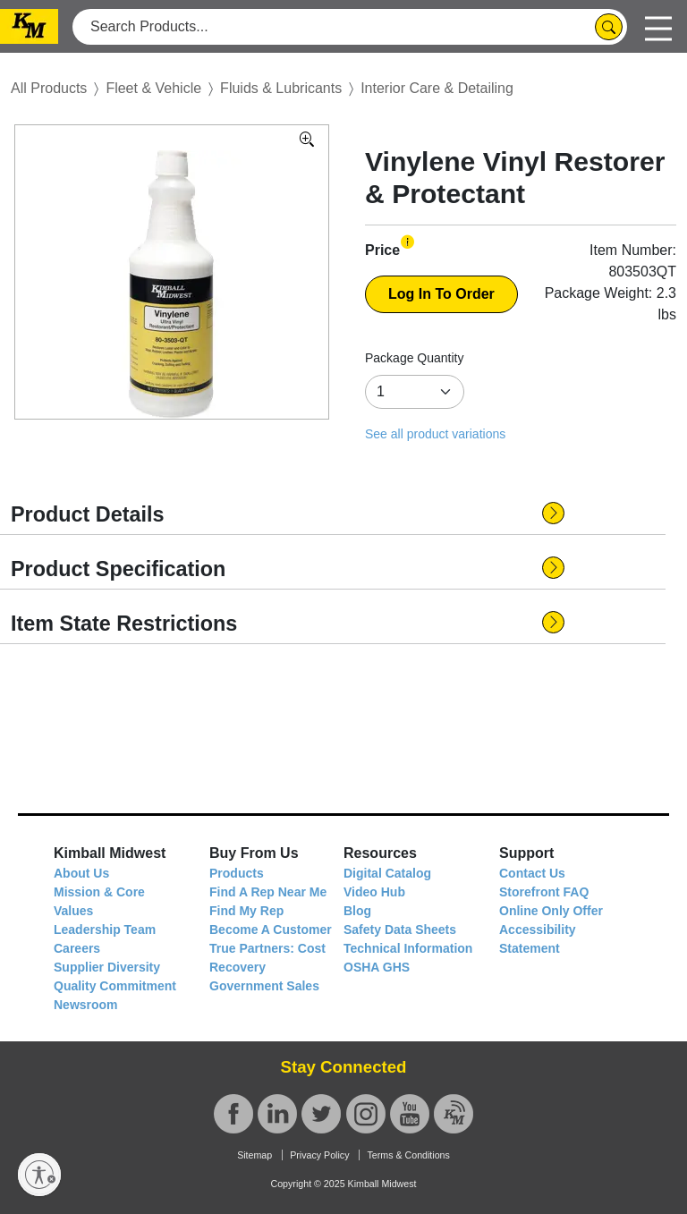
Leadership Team (105, 929)
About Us (81, 873)
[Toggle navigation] (658, 26)
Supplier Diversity (107, 967)
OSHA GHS (377, 967)
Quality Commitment (115, 986)
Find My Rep (246, 911)
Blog (357, 911)
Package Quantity (414, 358)
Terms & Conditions (408, 1155)
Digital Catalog (387, 873)
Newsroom (86, 1005)
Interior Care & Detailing (436, 88)
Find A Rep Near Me (268, 892)
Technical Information (408, 948)
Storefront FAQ (544, 892)
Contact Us (532, 873)
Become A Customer (270, 929)
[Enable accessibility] (39, 1174)
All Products (49, 88)
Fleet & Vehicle (153, 88)
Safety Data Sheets (400, 929)
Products (236, 873)
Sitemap (254, 1155)
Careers (77, 948)
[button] (407, 242)
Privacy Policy (319, 1155)
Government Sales (264, 986)
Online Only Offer (551, 911)
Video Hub (374, 892)
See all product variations (435, 434)
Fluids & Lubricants (281, 88)
